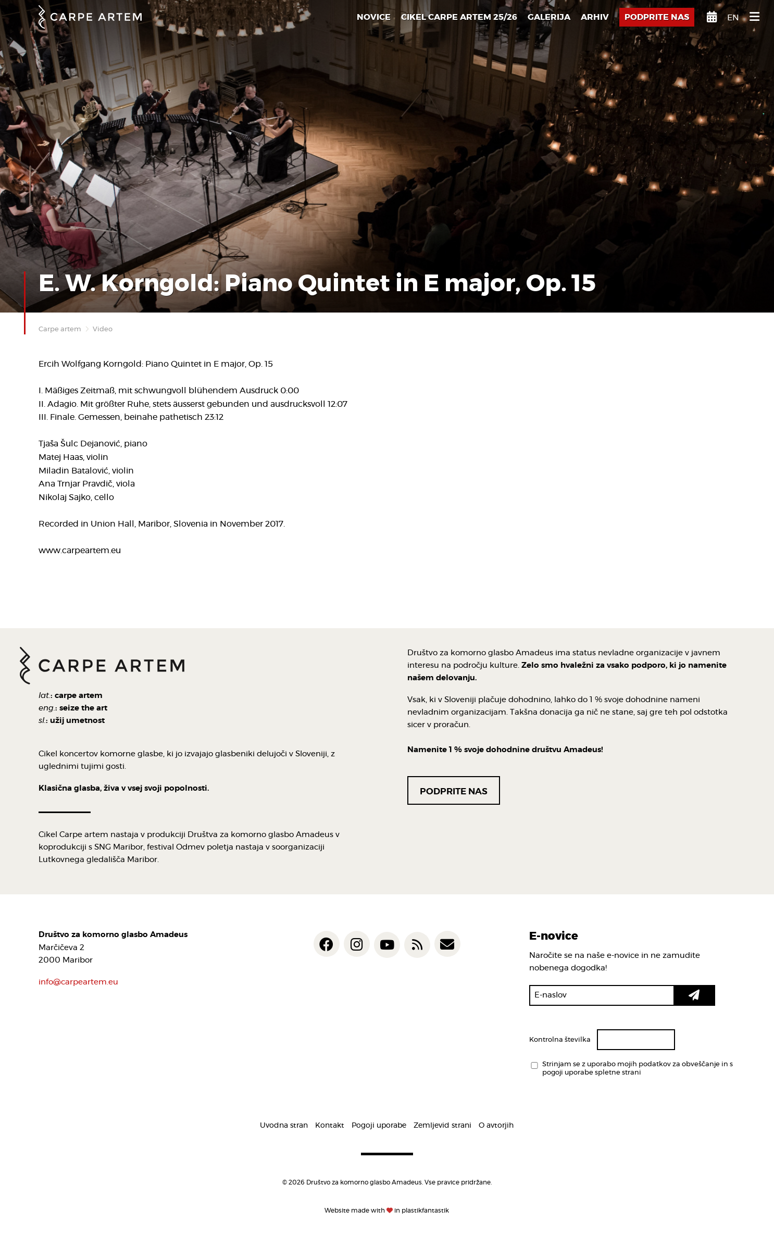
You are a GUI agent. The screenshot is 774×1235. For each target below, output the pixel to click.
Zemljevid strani (442, 1125)
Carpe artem (60, 329)
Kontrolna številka (560, 1040)
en (733, 18)
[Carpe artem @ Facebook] (327, 944)
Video (103, 329)
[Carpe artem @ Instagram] (357, 944)
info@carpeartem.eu (78, 982)
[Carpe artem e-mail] (447, 944)
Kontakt (329, 1125)
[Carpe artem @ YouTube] (387, 945)
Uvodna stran (284, 1125)
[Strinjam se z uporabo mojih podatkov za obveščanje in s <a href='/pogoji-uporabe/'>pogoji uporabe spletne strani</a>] (534, 1065)
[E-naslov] (601, 995)
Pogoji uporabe (379, 1125)
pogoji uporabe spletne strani (591, 1072)
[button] (694, 995)
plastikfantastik (425, 1210)
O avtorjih (496, 1125)
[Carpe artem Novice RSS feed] (417, 945)
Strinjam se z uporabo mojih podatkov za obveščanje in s (637, 1069)
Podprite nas (454, 791)
